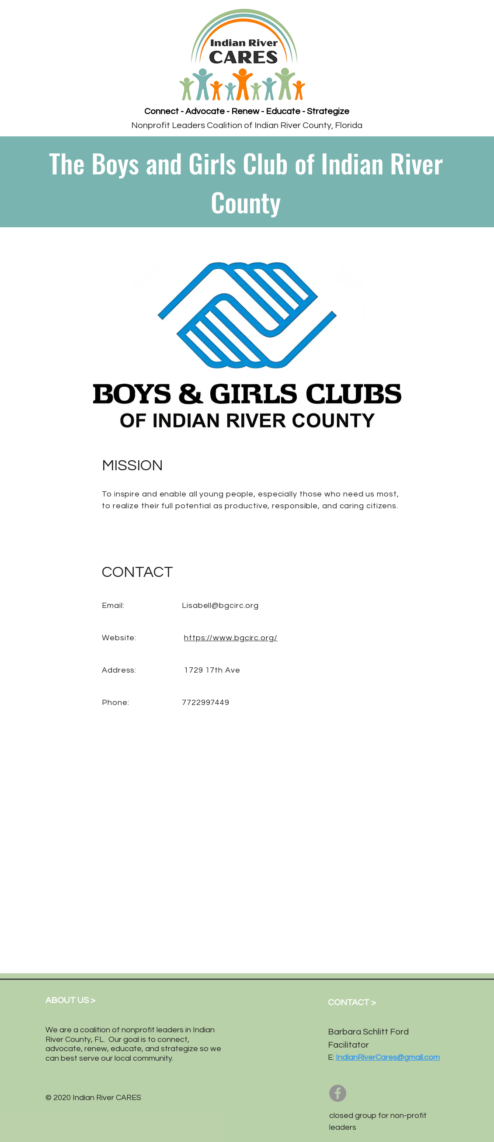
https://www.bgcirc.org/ (231, 638)
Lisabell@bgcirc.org (220, 605)
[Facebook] (337, 1093)
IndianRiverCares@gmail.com (388, 1057)
